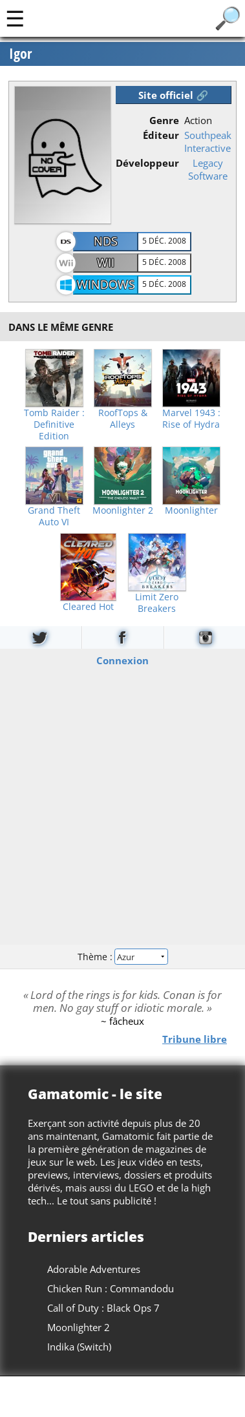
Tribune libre (194, 1039)
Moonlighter (191, 510)
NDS (106, 241)
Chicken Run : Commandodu (110, 1288)
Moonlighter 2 (122, 510)
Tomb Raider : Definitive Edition (54, 424)
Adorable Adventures (93, 1269)
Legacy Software (208, 169)
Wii (105, 262)
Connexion (122, 660)
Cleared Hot (88, 607)
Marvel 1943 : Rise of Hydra (191, 418)
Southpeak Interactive (207, 141)
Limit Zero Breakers (156, 602)
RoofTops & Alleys (122, 418)
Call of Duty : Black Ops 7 (103, 1307)
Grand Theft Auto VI (54, 516)
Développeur (147, 162)
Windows (106, 284)
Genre (164, 120)
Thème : (122, 956)
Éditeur (161, 135)
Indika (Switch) (79, 1346)
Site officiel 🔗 (173, 95)
